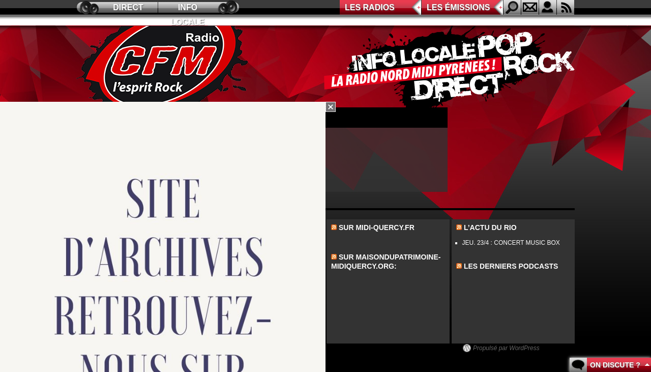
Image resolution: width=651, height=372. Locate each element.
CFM (164, 66)
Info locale (187, 9)
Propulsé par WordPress (506, 348)
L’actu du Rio (490, 227)
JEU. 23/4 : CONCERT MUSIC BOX (511, 242)
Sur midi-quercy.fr (377, 227)
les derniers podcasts (511, 266)
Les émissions (458, 7)
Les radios (370, 7)
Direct (128, 7)
